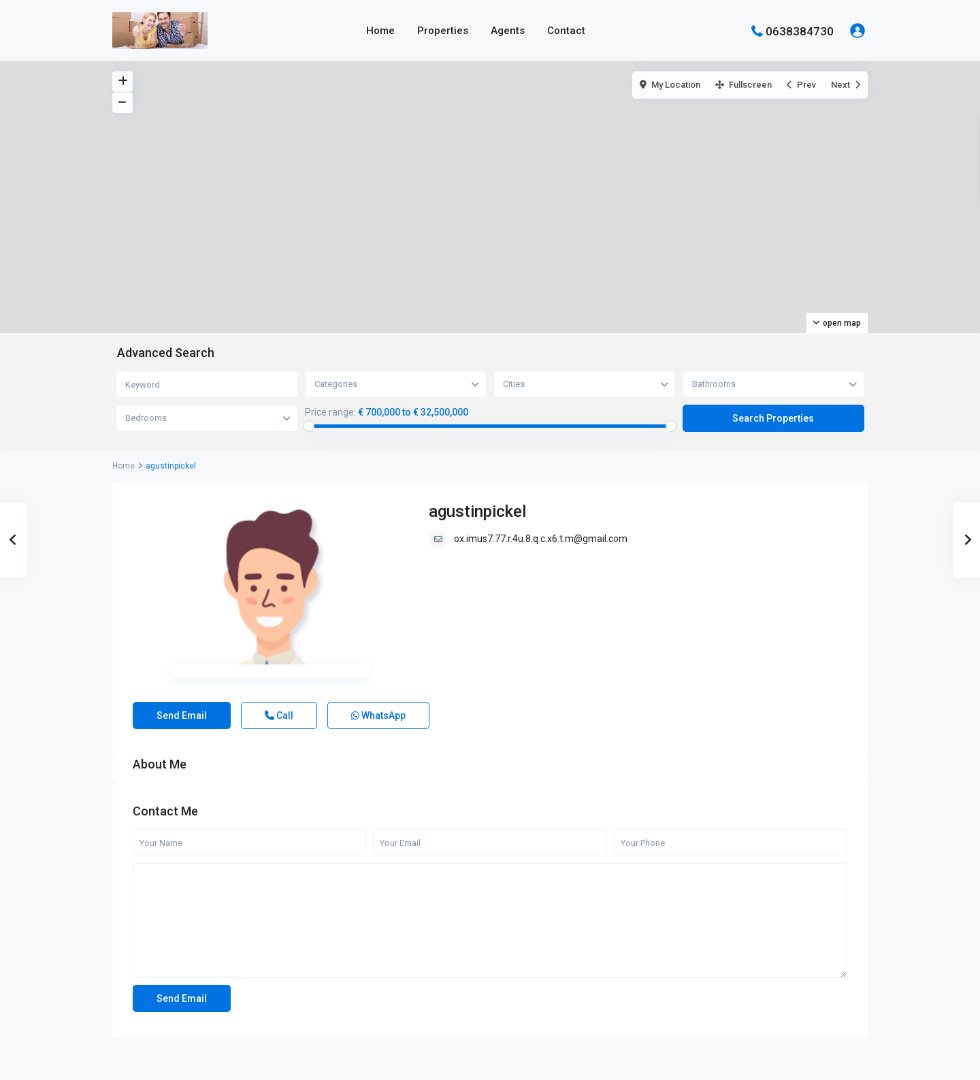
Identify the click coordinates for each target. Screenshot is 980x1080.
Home (380, 30)
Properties (442, 30)
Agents (508, 30)
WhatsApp (378, 715)
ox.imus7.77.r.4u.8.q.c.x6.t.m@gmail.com (540, 538)
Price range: (330, 412)
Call (279, 715)
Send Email (182, 715)
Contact (566, 30)
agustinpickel (477, 511)
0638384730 (800, 30)
